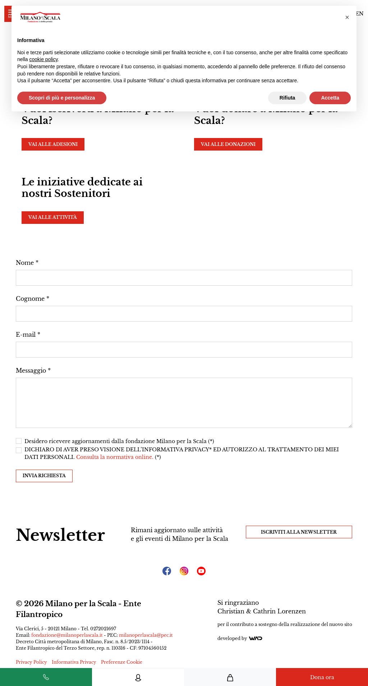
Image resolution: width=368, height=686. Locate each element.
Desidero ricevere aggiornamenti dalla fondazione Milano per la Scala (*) (119, 441)
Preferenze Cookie (121, 662)
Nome (25, 262)
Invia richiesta (44, 475)
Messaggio (31, 370)
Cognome (30, 298)
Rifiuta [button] (287, 98)
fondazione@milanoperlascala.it (67, 635)
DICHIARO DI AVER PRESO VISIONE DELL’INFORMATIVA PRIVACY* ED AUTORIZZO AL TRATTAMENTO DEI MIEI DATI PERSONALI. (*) (181, 453)
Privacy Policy (31, 662)
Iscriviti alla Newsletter (299, 532)
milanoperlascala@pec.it (146, 635)
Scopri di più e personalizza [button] (62, 98)
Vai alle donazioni (228, 144)
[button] (347, 17)
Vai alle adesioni (53, 144)
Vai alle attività (52, 217)
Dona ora (322, 677)
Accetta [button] (330, 98)
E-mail (26, 334)
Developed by (240, 638)
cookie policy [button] (43, 59)
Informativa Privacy (74, 662)
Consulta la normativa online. (115, 457)
